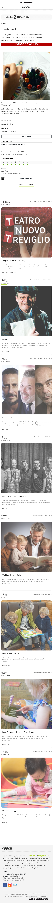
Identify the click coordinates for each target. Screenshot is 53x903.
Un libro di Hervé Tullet (12, 575)
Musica (4, 508)
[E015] (15, 885)
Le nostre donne (9, 418)
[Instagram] (10, 885)
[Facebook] (5, 885)
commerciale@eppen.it (16, 878)
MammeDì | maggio (10, 811)
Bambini (4, 24)
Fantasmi (5, 339)
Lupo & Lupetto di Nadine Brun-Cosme (18, 732)
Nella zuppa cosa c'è (10, 654)
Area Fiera (4, 171)
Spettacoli (5, 272)
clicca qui (21, 880)
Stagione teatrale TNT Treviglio (14, 261)
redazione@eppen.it (16, 876)
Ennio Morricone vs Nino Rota (14, 496)
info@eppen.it (15, 874)
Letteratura (6, 587)
